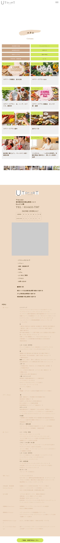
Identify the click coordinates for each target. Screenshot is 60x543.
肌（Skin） (6, 432)
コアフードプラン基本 (10, 129)
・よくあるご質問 (22, 275)
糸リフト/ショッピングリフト (28, 459)
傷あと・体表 (34, 520)
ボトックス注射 (24, 347)
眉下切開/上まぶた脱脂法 (41, 332)
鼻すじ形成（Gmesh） (43, 355)
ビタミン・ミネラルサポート (28, 488)
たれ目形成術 (45, 338)
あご (39, 359)
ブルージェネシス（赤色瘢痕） (28, 428)
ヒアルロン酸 (23, 494)
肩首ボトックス (50, 409)
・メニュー (20, 263)
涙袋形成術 (23, 341)
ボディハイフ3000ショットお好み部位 (41, 411)
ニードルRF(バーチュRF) (26, 380)
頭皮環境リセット (24, 482)
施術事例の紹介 (16, 50)
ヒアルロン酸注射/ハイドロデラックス (40, 455)
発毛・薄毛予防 (31, 480)
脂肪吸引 (22, 378)
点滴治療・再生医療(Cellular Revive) (8, 487)
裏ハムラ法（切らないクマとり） (29, 334)
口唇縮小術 (23, 372)
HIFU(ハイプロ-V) (46, 320)
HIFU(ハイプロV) (24, 382)
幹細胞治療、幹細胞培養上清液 (35, 490)
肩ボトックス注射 (51, 514)
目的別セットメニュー (43, 488)
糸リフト (51, 316)
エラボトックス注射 (35, 382)
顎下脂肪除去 (41, 313)
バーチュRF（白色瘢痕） (46, 426)
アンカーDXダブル (47, 318)
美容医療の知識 (16, 46)
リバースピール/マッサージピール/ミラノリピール (34, 436)
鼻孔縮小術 (37, 353)
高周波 (52, 420)
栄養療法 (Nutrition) (8, 506)
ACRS (30, 475)
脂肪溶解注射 (23, 361)
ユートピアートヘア (36, 482)
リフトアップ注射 (24, 386)
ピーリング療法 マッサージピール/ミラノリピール (34, 449)
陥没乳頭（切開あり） (26, 399)
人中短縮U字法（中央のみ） (27, 366)
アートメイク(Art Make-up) (9, 527)
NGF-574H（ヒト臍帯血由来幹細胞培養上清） (32, 478)
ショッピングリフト (25, 320)
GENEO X (48, 438)
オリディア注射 (46, 465)
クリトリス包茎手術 (25, 420)
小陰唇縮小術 (23, 417)
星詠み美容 (44, 54)
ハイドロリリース (24, 411)
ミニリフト (45, 311)
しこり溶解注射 (38, 378)
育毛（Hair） (6, 475)
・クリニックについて (23, 260)
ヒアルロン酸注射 (34, 347)
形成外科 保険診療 (16, 58)
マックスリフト (24, 311)
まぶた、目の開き (24, 520)
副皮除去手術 (49, 417)
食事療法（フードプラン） (27, 506)
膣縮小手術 (35, 420)
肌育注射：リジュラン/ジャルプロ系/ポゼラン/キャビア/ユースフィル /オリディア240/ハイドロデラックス (38, 501)
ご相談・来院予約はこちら (30, 540)
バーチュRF (23, 322)
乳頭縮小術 (34, 397)
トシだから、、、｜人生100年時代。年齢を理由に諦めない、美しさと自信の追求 (44, 155)
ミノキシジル (23, 475)
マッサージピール (44, 463)
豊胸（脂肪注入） (24, 397)
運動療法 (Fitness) (8, 512)
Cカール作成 (23, 370)
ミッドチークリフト (35, 311)
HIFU (41, 349)
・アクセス (20, 278)
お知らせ (44, 50)
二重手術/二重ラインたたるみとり (29, 328)
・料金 (19, 269)
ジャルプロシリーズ (25, 349)
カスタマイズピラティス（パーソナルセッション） (42, 413)
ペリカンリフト (50, 313)
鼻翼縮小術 (23, 353)
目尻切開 (38, 338)
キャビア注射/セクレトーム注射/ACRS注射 (32, 438)
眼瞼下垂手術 (23, 330)
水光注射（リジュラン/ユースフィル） (30, 465)
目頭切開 (31, 338)
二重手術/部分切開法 (48, 326)
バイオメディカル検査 (42, 506)
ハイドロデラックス (46, 347)
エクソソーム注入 (44, 420)
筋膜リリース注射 (26, 516)
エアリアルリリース (39, 514)
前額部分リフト (33, 316)
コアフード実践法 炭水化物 (12, 79)
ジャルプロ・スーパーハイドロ (28, 384)
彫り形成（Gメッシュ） (45, 361)
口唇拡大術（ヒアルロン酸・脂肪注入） (39, 370)
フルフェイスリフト (25, 309)
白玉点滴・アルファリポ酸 (40, 486)
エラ (43, 359)
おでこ (24, 359)
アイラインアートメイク (48, 526)
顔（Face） (6, 307)
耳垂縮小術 (39, 391)
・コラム (19, 272)
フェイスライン (50, 359)
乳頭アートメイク (26, 528)
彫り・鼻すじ (31, 359)
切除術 (31, 426)
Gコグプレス (23, 318)
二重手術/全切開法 (35, 326)
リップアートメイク (35, 526)
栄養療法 (23, 451)
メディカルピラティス (26, 512)
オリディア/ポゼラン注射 (27, 446)
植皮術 (36, 426)
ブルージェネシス (32, 463)
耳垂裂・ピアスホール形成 (27, 391)
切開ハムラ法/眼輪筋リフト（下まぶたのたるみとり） (35, 336)
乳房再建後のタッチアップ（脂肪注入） (31, 405)
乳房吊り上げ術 (24, 401)
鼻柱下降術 (45, 353)
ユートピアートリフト (34, 318)
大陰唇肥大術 (40, 417)
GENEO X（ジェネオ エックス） (28, 467)
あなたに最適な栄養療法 (26, 508)
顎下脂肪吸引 (32, 313)
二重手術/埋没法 (24, 326)
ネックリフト (23, 313)
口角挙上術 (23, 374)
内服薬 (29, 451)
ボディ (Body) (7, 395)
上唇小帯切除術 (31, 374)
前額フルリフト (24, 316)
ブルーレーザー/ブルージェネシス (29, 444)
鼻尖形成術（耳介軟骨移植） (28, 355)
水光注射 (37, 446)
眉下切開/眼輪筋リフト (26, 332)
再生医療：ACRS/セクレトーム (28, 498)
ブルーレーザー (24, 471)
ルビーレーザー (24, 426)
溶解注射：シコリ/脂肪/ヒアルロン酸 (30, 496)
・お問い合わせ (21, 281)
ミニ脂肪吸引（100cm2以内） (36, 409)
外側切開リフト (24, 338)
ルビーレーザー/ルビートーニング (29, 434)
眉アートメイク (24, 526)
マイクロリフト (36, 309)
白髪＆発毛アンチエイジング (45, 480)
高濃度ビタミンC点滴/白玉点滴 (28, 440)
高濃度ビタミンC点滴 (26, 486)
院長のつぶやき (16, 54)
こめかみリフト (44, 316)
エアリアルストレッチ (26, 514)
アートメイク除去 (37, 528)
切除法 (31, 471)
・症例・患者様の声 (23, 266)
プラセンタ (23, 480)
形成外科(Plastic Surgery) (9, 521)
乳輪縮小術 (41, 397)
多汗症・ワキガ (43, 520)
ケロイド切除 (46, 391)
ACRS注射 (50, 444)
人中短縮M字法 (24, 368)
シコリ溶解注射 (33, 361)
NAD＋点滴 (23, 490)
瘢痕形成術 (41, 428)
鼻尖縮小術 (30, 353)
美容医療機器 (35, 320)
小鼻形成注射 (23, 357)
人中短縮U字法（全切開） (43, 366)
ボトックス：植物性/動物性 (36, 494)
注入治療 (5, 494)
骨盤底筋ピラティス (25, 422)
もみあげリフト (46, 309)
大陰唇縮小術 (32, 417)
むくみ (44, 58)
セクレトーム (50, 478)
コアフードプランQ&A (39, 79)
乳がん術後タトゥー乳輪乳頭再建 (29, 403)
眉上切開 (51, 332)
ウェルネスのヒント (44, 46)
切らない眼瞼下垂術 (45, 328)
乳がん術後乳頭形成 (35, 401)
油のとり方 (35, 129)
